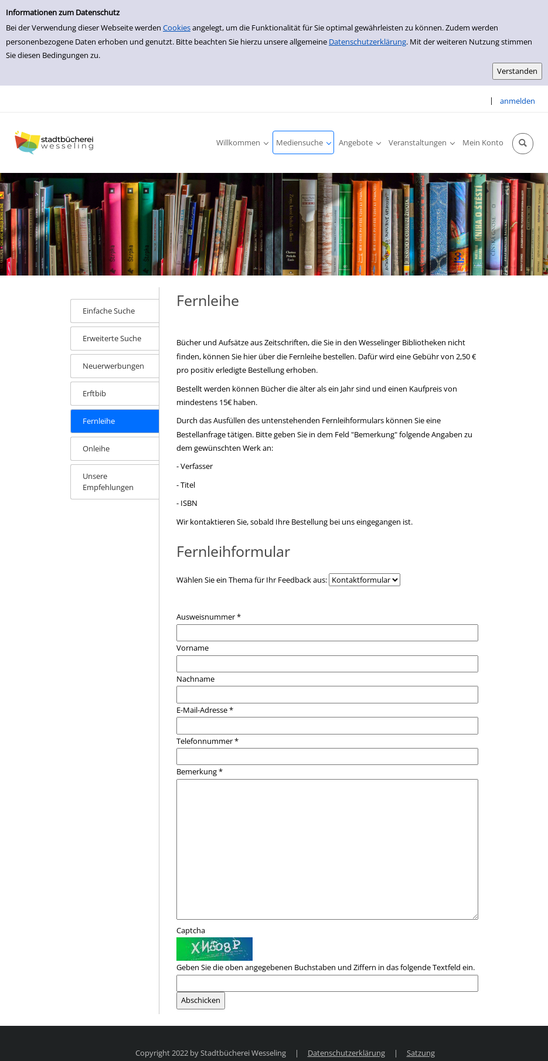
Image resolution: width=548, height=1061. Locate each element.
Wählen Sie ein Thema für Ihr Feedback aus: (251, 579)
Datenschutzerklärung (367, 41)
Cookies (176, 27)
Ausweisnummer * (208, 616)
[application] (242, 142)
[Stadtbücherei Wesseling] (56, 142)
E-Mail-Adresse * (204, 710)
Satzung (421, 1053)
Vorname (192, 647)
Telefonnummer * (207, 741)
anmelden (517, 101)
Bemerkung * (199, 771)
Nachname (195, 679)
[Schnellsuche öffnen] (522, 143)
